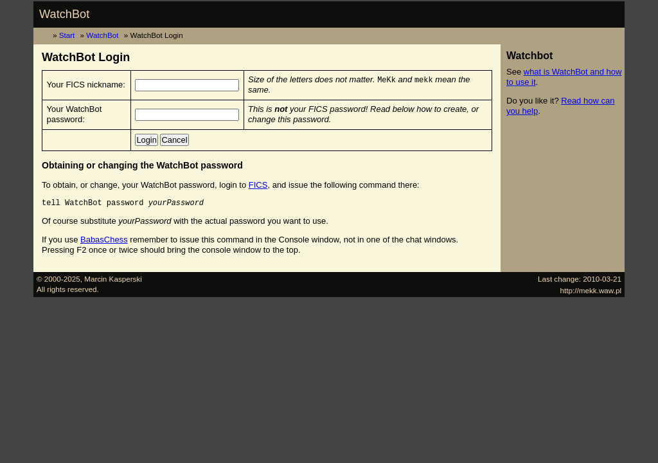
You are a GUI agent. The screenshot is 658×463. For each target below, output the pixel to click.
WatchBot (64, 14)
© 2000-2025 (58, 279)
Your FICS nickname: (86, 84)
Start (67, 35)
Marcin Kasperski (113, 279)
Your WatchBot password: (74, 114)
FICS (258, 185)
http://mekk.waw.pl (591, 290)
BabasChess (104, 239)
